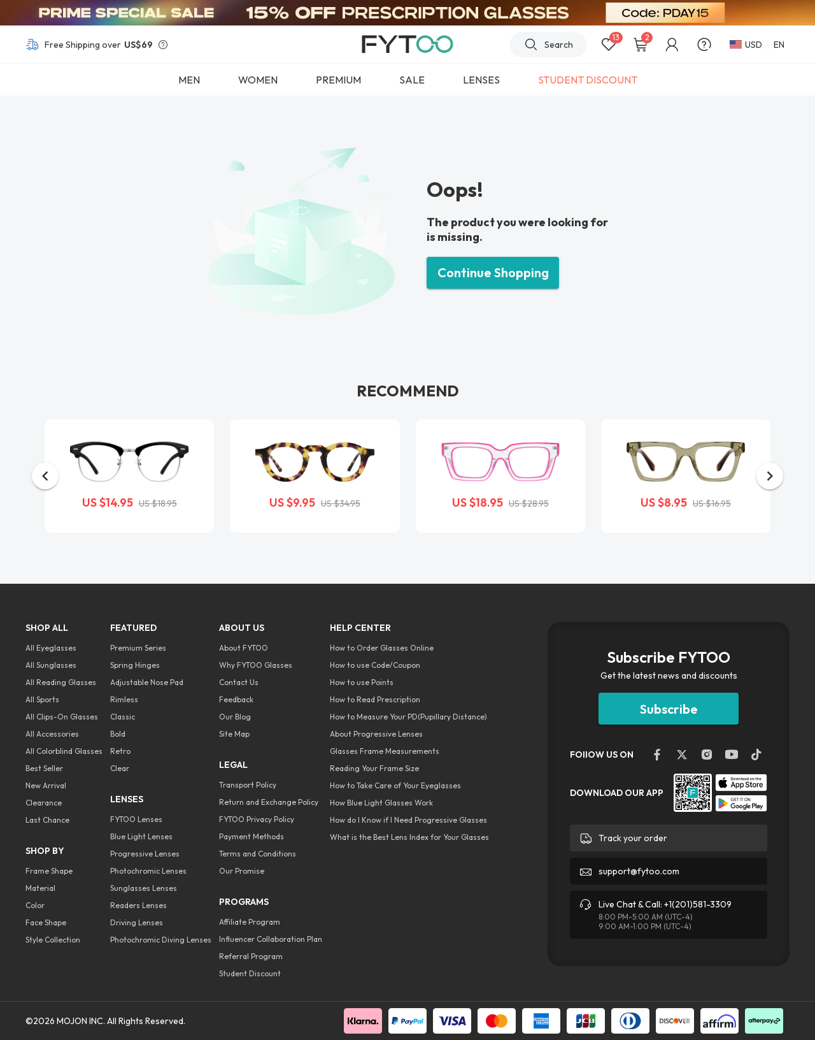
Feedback (236, 699)
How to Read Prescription (375, 699)
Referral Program (251, 956)
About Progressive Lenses (376, 734)
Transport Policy (247, 785)
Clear (119, 768)
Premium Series (138, 648)
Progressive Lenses (145, 853)
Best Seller (44, 768)
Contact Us (239, 682)
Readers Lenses (138, 905)
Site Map (234, 734)
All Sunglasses (50, 665)
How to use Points (361, 682)
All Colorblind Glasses (64, 751)
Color (35, 905)
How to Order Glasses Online (382, 648)
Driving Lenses (136, 922)
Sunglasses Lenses (143, 888)
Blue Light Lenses (141, 836)
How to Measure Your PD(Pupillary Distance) (408, 716)
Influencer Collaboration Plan (270, 939)
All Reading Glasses (60, 682)
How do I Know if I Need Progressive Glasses (408, 820)
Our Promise (241, 871)
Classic (122, 716)
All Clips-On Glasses (61, 716)
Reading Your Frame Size (374, 768)
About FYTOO (243, 648)
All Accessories (52, 734)
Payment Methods (251, 836)
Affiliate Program (249, 922)
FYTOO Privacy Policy (256, 819)
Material (40, 888)
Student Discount (250, 973)
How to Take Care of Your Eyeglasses (395, 785)
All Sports (42, 699)
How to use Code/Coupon (375, 665)
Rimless (124, 699)
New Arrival (45, 785)
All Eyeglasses (50, 648)
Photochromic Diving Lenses (160, 939)
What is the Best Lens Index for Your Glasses (409, 837)
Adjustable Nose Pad (146, 682)
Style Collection (52, 939)
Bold (117, 734)
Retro (120, 751)
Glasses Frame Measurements (384, 751)
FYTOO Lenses (136, 819)
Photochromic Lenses (148, 871)
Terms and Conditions (257, 853)
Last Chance (47, 820)
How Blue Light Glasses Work (381, 802)
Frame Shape (49, 871)
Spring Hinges (135, 665)
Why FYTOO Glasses (255, 665)
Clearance (43, 802)
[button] (45, 476)
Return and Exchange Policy (268, 802)
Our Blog (235, 716)
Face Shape (45, 922)
